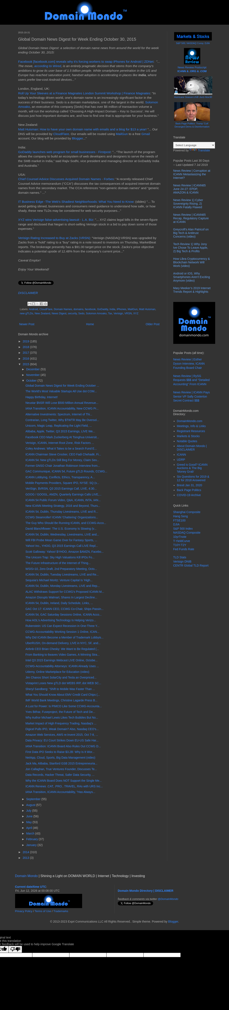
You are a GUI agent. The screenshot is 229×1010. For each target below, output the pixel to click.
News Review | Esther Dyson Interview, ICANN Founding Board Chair (189, 363)
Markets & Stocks (188, 436)
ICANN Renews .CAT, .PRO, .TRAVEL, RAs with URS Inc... (64, 786)
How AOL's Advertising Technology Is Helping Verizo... (60, 620)
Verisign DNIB (182, 561)
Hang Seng (180, 516)
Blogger (77, 138)
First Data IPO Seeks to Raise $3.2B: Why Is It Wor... (59, 752)
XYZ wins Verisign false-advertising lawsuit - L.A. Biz (55, 219)
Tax (110, 313)
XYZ (135, 313)
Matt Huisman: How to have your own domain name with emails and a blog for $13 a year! (82, 129)
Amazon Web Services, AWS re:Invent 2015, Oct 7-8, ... (61, 734)
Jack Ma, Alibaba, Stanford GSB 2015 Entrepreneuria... (61, 763)
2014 (26, 852)
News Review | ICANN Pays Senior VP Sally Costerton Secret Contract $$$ (191, 396)
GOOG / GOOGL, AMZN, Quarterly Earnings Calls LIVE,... (63, 494)
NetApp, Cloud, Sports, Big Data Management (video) (60, 757)
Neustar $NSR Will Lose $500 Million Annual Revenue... (61, 402)
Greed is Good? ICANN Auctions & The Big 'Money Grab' (192, 468)
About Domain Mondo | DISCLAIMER (192, 447)
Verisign (118, 313)
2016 (26, 358)
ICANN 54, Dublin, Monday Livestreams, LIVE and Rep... (62, 586)
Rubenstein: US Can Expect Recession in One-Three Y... (62, 626)
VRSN (128, 313)
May (29, 822)
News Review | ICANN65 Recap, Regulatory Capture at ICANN (191, 218)
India (112, 309)
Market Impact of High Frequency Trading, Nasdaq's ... (60, 723)
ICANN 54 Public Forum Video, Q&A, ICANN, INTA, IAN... (63, 500)
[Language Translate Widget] (194, 145)
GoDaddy (102, 309)
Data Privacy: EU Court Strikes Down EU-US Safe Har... (61, 740)
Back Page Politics (189, 490)
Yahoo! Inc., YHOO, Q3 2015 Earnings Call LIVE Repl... (61, 545)
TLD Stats (179, 557)
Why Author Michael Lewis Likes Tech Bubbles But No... (61, 717)
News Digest (59, 313)
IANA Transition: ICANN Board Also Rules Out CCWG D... (63, 746)
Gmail (145, 134)
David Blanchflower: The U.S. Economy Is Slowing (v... (60, 528)
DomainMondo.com (189, 421)
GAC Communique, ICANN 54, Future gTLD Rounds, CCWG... (66, 471)
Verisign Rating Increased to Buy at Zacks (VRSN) (54, 238)
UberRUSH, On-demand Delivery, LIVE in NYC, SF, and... (62, 643)
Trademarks (60, 911)
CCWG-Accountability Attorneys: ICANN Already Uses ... (62, 666)
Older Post (152, 324)
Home (90, 324)
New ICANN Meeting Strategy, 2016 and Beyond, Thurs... (62, 505)
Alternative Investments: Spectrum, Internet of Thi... (58, 414)
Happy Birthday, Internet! (41, 397)
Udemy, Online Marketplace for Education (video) (57, 671)
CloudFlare (61, 134)
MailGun (122, 134)
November (33, 375)
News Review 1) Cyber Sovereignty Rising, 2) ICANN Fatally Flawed (188, 203)
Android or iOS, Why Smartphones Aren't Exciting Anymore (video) (191, 277)
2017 (26, 352)
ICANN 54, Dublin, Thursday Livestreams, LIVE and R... (61, 511)
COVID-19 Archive (189, 495)
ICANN (181, 454)
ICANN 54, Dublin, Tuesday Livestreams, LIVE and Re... (61, 574)
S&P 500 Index (183, 528)
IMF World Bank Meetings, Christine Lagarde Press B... (61, 700)
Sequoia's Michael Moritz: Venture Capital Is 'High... (59, 580)
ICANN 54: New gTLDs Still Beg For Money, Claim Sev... (62, 460)
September (33, 799)
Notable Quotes (187, 441)
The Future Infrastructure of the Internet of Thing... (58, 563)
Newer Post (26, 324)
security (72, 313)
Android (33, 309)
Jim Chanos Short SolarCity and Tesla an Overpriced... (60, 677)
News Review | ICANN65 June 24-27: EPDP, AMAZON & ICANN (189, 189)
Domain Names (63, 309)
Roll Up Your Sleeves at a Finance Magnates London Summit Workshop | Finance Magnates (84, 93)
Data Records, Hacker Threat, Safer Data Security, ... (59, 774)
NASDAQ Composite (187, 532)
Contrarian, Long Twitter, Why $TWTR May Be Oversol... (62, 420)
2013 (26, 857)
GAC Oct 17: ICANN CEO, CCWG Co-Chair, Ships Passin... (64, 609)
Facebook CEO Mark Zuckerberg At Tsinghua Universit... (62, 437)
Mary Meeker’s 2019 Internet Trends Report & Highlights (192, 289)
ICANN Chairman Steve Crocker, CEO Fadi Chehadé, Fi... (63, 454)
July (29, 810)
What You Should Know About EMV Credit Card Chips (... (62, 694)
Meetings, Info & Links (191, 426)
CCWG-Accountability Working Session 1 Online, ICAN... (62, 631)
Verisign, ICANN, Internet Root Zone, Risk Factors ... (59, 443)
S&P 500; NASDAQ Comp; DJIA (193, 43)
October (32, 380)
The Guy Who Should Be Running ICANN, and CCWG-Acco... (65, 523)
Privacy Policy (23, 911)
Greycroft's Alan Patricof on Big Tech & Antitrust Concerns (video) (191, 233)
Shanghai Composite (187, 512)
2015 (26, 364)
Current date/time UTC (30, 886)
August (31, 805)
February (32, 839)
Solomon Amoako (96, 313)
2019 (26, 341)
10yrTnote (179, 536)
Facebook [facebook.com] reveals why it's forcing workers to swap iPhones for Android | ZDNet (86, 61)
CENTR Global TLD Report (191, 565)
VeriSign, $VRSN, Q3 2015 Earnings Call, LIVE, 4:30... (61, 488)
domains (79, 309)
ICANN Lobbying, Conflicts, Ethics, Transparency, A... (60, 477)
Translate (199, 150)
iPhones (121, 309)
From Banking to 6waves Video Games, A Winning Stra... (62, 654)
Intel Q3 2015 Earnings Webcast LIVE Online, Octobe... (61, 660)
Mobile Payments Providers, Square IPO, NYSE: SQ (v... (62, 483)
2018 (26, 347)
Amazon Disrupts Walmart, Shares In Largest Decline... (61, 597)
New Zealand (42, 313)
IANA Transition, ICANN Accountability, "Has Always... (60, 792)
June (29, 816)
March (30, 833)
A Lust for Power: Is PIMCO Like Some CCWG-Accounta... (63, 706)
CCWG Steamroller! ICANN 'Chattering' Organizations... (61, 517)
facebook (90, 309)
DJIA (176, 524)
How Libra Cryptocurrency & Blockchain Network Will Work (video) (191, 262)
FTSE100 (179, 520)
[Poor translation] (15, 949)
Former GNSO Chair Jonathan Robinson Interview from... (62, 465)
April (29, 827)
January (32, 845)
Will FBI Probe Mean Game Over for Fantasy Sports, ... (61, 540)
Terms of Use (43, 911)
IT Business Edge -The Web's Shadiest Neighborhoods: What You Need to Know (76, 201)
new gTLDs (26, 313)
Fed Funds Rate (183, 549)
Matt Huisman (147, 309)
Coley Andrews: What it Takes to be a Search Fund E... (61, 448)
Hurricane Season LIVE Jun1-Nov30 (193, 97)
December (33, 369)
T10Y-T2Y (179, 545)
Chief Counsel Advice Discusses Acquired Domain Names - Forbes (66, 179)
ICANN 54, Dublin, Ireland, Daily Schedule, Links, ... (59, 603)
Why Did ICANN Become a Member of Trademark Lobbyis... (64, 637)
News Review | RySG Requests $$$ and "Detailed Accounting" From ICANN (191, 380)
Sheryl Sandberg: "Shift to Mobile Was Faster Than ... (60, 689)
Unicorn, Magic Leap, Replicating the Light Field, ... (58, 425)
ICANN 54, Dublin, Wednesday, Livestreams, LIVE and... (62, 534)
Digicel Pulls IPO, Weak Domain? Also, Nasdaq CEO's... (61, 729)
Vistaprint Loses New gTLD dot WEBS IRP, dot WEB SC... (63, 683)
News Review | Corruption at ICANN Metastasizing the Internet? (191, 174)
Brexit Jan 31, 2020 (189, 485)
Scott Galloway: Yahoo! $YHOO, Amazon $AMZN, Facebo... (64, 551)
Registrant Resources (191, 431)
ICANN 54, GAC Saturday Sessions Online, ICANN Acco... (63, 614)
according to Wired (47, 66)
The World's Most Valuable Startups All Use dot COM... (61, 391)
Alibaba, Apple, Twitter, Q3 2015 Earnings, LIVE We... (60, 431)
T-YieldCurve (181, 541)
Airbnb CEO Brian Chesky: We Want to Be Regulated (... (62, 649)
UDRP (181, 459)
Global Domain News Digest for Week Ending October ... (62, 385)
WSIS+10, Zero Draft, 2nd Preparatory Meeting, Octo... (61, 569)
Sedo (81, 313)
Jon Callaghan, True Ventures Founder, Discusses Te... (61, 769)
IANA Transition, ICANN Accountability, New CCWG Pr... (61, 408)
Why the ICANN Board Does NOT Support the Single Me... (63, 780)
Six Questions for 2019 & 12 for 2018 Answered (193, 478)
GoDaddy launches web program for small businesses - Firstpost (64, 152)
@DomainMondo (168, 899)
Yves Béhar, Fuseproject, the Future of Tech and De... (60, 712)
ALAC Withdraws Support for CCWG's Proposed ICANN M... (64, 591)
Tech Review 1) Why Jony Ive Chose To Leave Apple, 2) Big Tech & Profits (190, 247)
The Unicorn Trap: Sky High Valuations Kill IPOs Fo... (59, 557)
